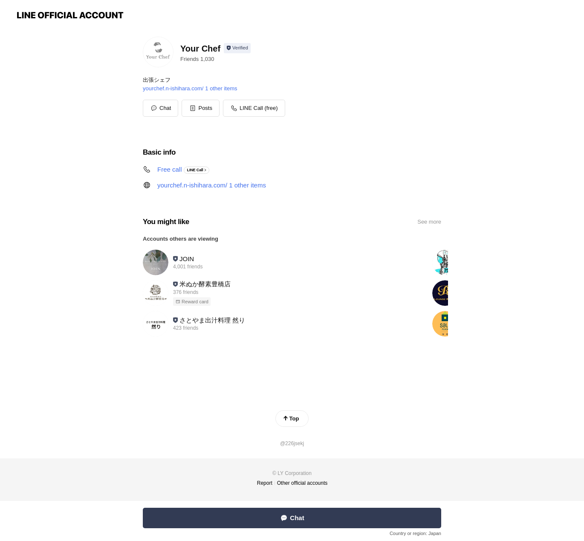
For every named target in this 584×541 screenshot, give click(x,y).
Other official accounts (302, 483)
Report (264, 483)
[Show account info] (237, 48)
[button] (201, 108)
